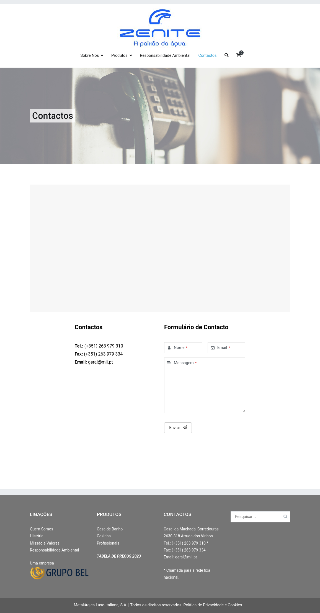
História (36, 536)
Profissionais (108, 543)
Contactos (207, 55)
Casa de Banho (110, 529)
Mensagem (184, 363)
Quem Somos (41, 529)
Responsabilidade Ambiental (165, 55)
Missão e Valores (45, 543)
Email (222, 347)
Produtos (119, 55)
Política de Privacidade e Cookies (212, 605)
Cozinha (104, 536)
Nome (179, 347)
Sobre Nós (89, 55)
